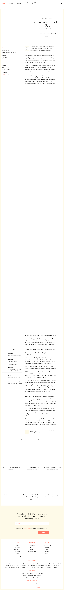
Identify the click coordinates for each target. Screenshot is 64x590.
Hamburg (8, 5)
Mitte (59, 563)
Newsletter (40, 573)
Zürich (27, 5)
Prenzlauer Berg (31, 565)
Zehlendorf (56, 567)
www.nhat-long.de (7, 69)
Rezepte (47, 551)
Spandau (7, 567)
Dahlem (14, 563)
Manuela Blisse (42, 33)
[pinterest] (33, 584)
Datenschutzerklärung (26, 528)
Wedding (42, 567)
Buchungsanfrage (32, 551)
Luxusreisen (11, 3)
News (46, 553)
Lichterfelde (54, 563)
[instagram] (30, 584)
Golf (47, 549)
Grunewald (35, 563)
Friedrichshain (27, 563)
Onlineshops (47, 547)
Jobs (35, 575)
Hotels (32, 549)
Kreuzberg (41, 563)
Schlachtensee (48, 565)
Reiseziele (32, 545)
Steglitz (13, 567)
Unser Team (33, 573)
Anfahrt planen (6, 62)
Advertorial (47, 36)
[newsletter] (36, 584)
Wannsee (36, 567)
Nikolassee (18, 565)
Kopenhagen (14, 5)
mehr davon (32, 499)
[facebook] (28, 584)
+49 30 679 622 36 (5, 67)
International (32, 5)
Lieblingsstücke (47, 545)
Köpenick (47, 563)
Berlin (3, 5)
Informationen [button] (32, 570)
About (22, 573)
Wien (24, 5)
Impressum (36, 577)
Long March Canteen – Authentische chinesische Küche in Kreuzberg (13, 363)
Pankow (24, 565)
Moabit (7, 565)
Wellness (32, 547)
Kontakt (27, 573)
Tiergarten (25, 567)
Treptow (31, 567)
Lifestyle (19, 3)
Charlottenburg (7, 563)
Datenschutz (28, 577)
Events (24, 575)
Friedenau (19, 563)
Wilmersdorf (48, 567)
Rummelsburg (40, 565)
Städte (4, 3)
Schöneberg (56, 565)
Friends (39, 575)
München (20, 5)
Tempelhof (18, 567)
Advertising (30, 575)
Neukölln (12, 565)
